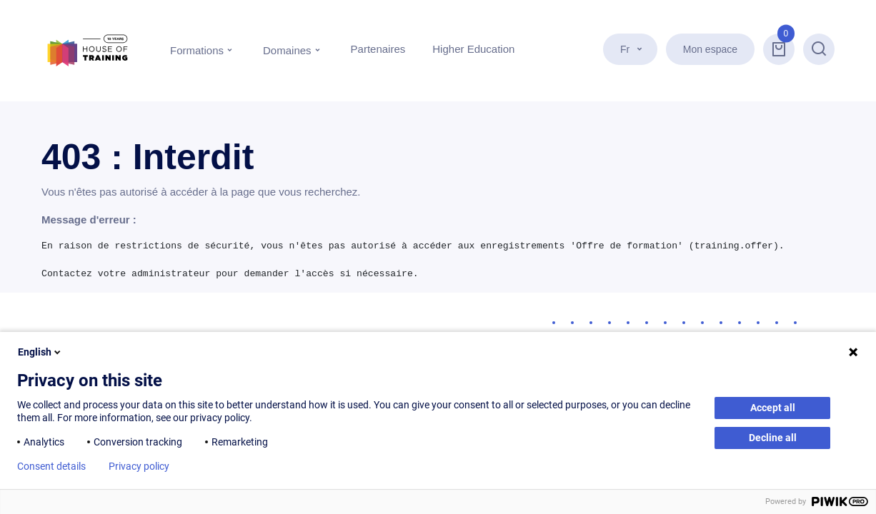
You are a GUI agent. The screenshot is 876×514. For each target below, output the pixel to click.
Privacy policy (139, 466)
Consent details (51, 466)
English (40, 352)
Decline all (773, 437)
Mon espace (710, 49)
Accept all (772, 407)
